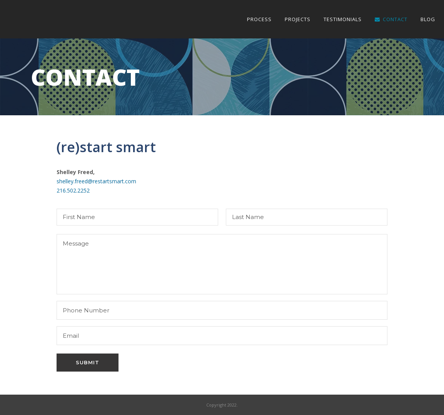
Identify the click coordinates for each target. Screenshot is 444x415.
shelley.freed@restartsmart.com (96, 181)
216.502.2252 (73, 190)
